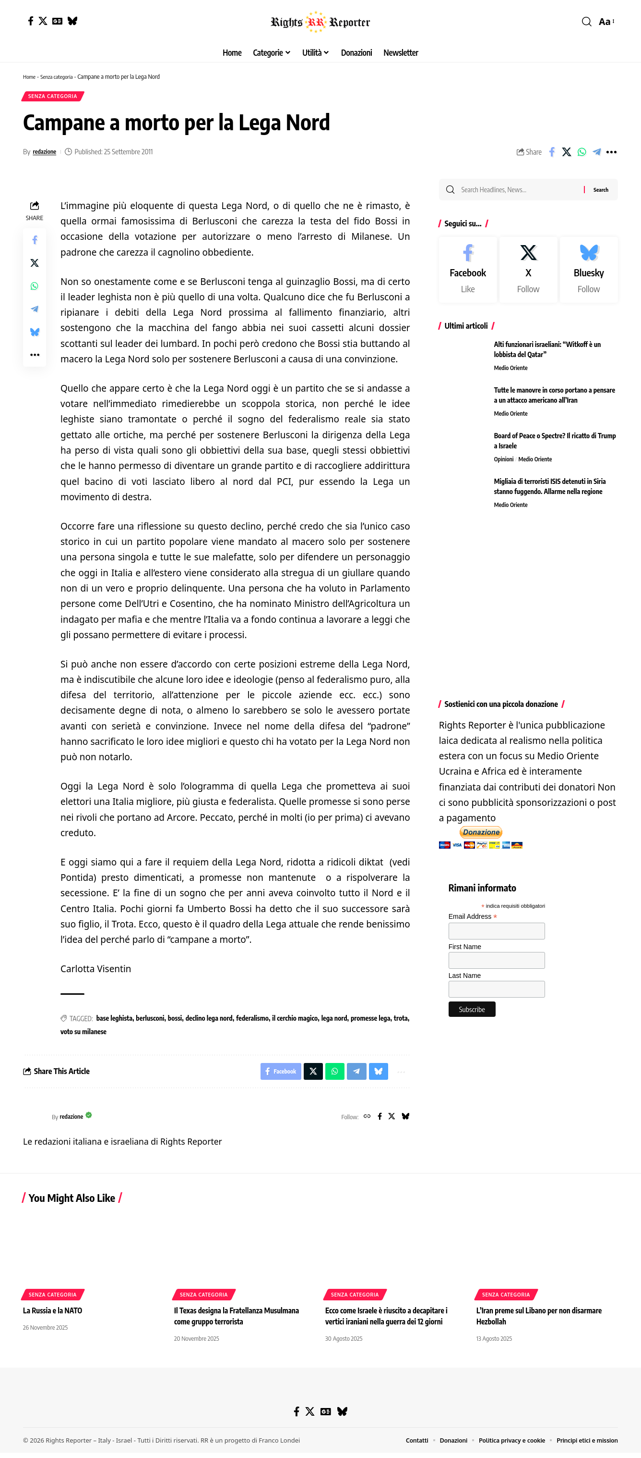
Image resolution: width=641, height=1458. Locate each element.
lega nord (334, 1021)
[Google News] (57, 20)
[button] (587, 21)
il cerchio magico (295, 1021)
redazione (46, 154)
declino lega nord (209, 1021)
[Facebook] (30, 20)
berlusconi (150, 1021)
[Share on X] (566, 154)
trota (401, 1021)
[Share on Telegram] (596, 154)
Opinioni (504, 465)
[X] (43, 20)
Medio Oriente (512, 373)
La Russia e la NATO (54, 1316)
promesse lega (370, 1021)
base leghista (114, 1021)
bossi (175, 1021)
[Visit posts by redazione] (35, 1122)
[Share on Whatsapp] (581, 154)
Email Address (473, 922)
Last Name (465, 981)
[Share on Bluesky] (34, 334)
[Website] (363, 1122)
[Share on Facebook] (551, 154)
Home (30, 76)
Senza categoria (60, 76)
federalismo (252, 1021)
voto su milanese (83, 1034)
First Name (465, 952)
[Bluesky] (72, 20)
